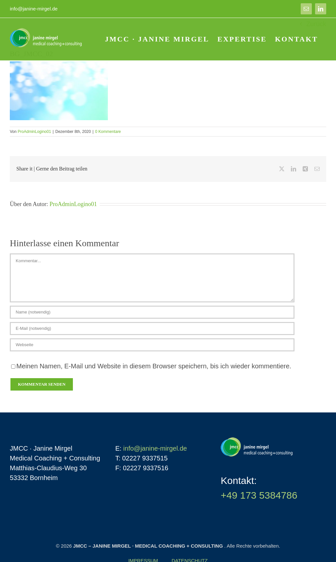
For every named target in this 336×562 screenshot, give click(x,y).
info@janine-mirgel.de (34, 8)
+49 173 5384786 (259, 495)
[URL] (152, 344)
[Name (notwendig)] (152, 312)
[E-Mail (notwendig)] (152, 328)
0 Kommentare (108, 131)
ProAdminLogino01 (34, 131)
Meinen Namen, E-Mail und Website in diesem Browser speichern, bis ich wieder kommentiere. (153, 366)
